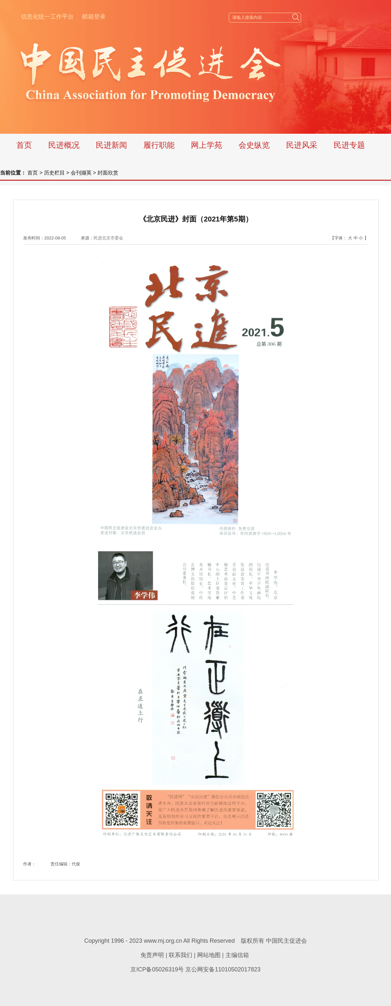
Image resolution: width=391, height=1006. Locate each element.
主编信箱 (237, 955)
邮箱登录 (94, 16)
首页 (24, 145)
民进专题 (349, 145)
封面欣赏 (107, 172)
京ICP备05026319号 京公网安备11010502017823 (195, 969)
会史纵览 (254, 145)
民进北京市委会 (108, 238)
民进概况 (64, 145)
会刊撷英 (81, 172)
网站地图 (209, 955)
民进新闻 (111, 145)
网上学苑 (206, 145)
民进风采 (301, 145)
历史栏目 (54, 172)
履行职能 (159, 145)
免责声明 (152, 955)
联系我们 (180, 955)
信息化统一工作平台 (47, 16)
